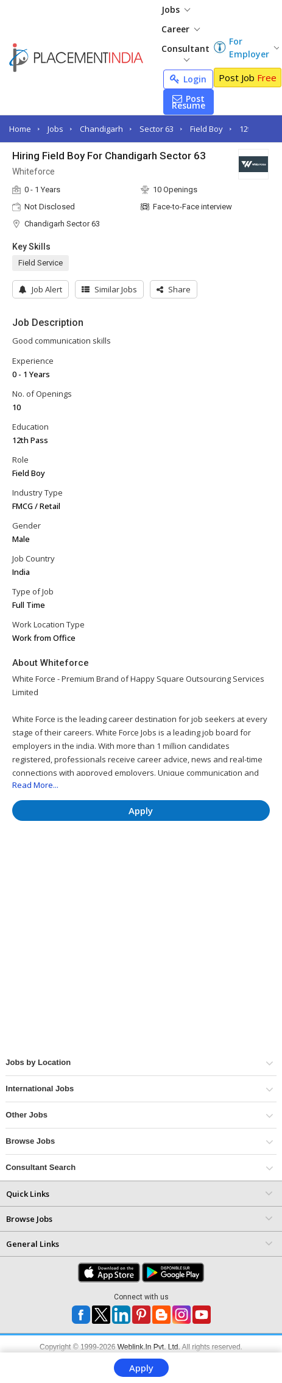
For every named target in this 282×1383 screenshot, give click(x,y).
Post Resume (188, 102)
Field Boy (206, 128)
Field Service (40, 262)
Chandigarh (101, 128)
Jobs (175, 9)
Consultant (185, 52)
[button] (173, 289)
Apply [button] (141, 810)
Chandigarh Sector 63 (62, 223)
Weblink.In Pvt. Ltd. (149, 1347)
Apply (141, 1368)
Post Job (248, 77)
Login (188, 79)
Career (180, 29)
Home (20, 128)
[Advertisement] (115, 866)
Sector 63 (156, 128)
